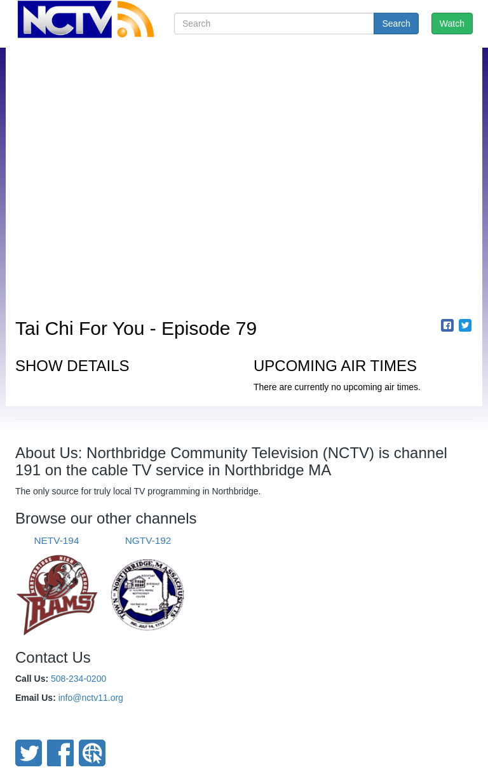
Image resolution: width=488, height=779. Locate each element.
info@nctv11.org (90, 698)
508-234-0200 (78, 679)
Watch (452, 23)
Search (396, 23)
